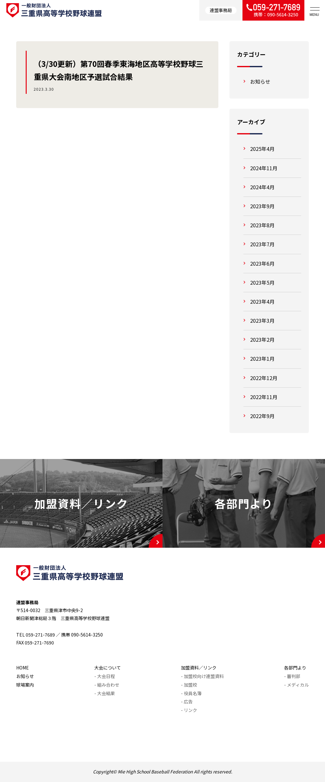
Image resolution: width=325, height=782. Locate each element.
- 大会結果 (104, 693)
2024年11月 (263, 168)
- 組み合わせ (106, 685)
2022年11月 (263, 397)
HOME (22, 667)
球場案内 (25, 685)
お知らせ (260, 81)
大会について (107, 667)
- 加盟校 (189, 685)
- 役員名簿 (191, 693)
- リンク (189, 710)
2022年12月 (263, 378)
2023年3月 (262, 320)
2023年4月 (262, 301)
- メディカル (296, 685)
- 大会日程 (104, 676)
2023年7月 (262, 244)
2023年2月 (262, 339)
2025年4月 (262, 148)
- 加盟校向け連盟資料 (202, 676)
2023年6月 (262, 263)
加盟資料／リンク (198, 667)
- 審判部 (292, 676)
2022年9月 (262, 416)
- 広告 (187, 701)
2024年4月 (262, 187)
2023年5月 (262, 282)
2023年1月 (262, 358)
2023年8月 (262, 225)
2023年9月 (262, 206)
